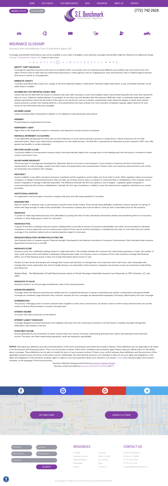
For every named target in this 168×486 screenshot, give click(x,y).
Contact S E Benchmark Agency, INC (25, 73)
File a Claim (37, 11)
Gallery (76, 467)
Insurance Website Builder (104, 379)
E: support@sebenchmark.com (135, 467)
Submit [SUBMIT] (46, 467)
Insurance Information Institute (94, 381)
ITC (112, 381)
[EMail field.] (21, 454)
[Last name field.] (46, 447)
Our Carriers (103, 460)
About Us (102, 453)
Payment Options (80, 460)
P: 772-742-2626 (130, 460)
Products (77, 453)
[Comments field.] (34, 460)
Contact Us (102, 467)
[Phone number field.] (46, 454)
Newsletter (78, 463)
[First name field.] (21, 447)
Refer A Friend (104, 456)
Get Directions (46, 415)
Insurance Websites (61, 379)
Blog (100, 463)
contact (119, 373)
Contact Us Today (121, 415)
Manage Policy (18, 11)
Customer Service (81, 456)
